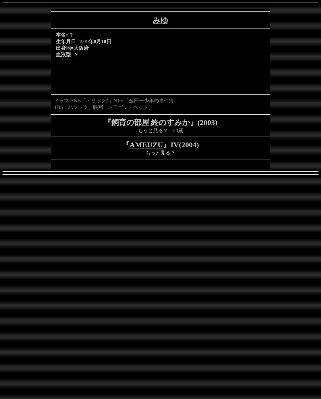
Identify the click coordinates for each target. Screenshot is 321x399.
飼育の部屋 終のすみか (150, 122)
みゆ (160, 20)
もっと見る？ (160, 152)
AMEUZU (146, 145)
